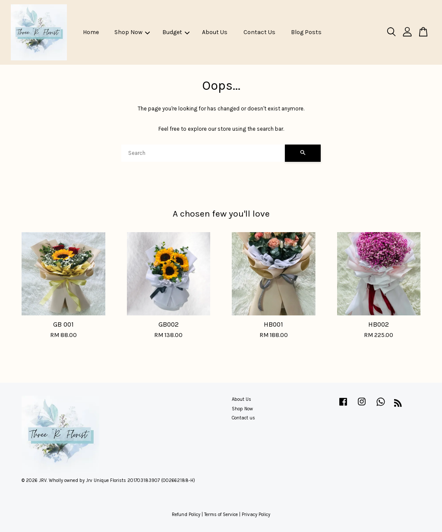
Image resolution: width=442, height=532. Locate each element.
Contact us (243, 418)
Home (91, 32)
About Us (214, 32)
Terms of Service (221, 514)
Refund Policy (186, 514)
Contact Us (259, 32)
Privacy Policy (256, 514)
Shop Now (132, 32)
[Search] (203, 153)
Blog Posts (306, 32)
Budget (175, 32)
